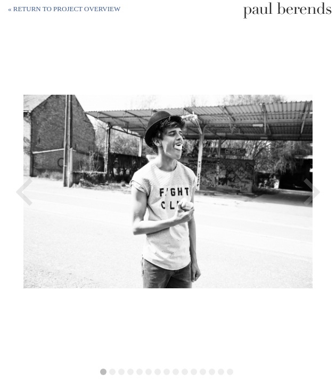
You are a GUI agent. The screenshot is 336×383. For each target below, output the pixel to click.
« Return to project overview (64, 9)
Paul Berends (287, 10)
